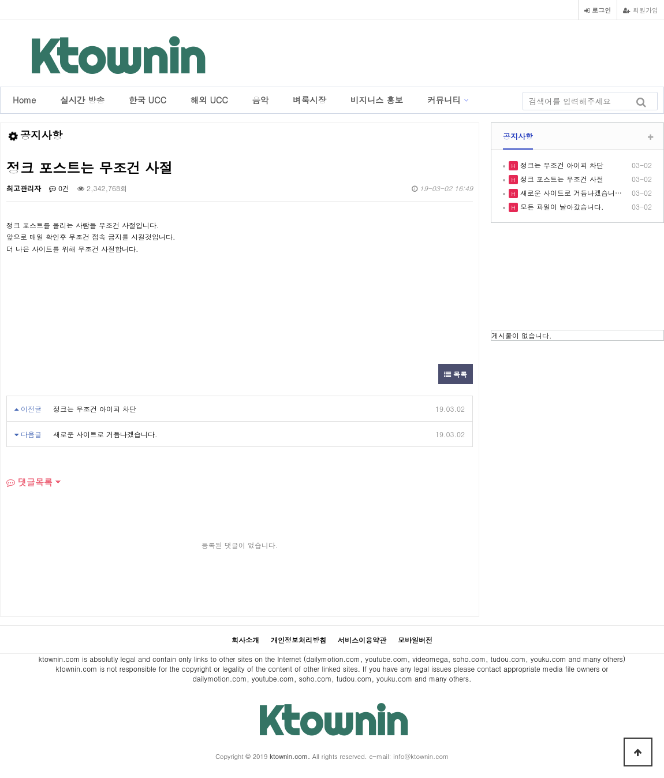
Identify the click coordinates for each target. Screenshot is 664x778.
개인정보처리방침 (298, 639)
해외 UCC (209, 100)
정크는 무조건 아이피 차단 (94, 409)
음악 (260, 100)
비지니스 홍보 (376, 100)
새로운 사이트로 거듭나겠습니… (570, 193)
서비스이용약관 (362, 639)
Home (24, 100)
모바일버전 (415, 639)
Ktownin (117, 56)
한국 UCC (147, 100)
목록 (455, 374)
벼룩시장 (309, 100)
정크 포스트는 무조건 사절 (560, 179)
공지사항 (518, 136)
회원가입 (640, 9)
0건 (59, 188)
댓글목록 (29, 482)
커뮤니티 (444, 100)
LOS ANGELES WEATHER (577, 277)
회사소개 (245, 639)
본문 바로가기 (0, 0)
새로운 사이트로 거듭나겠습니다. (105, 434)
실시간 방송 (82, 100)
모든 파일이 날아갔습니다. (561, 206)
